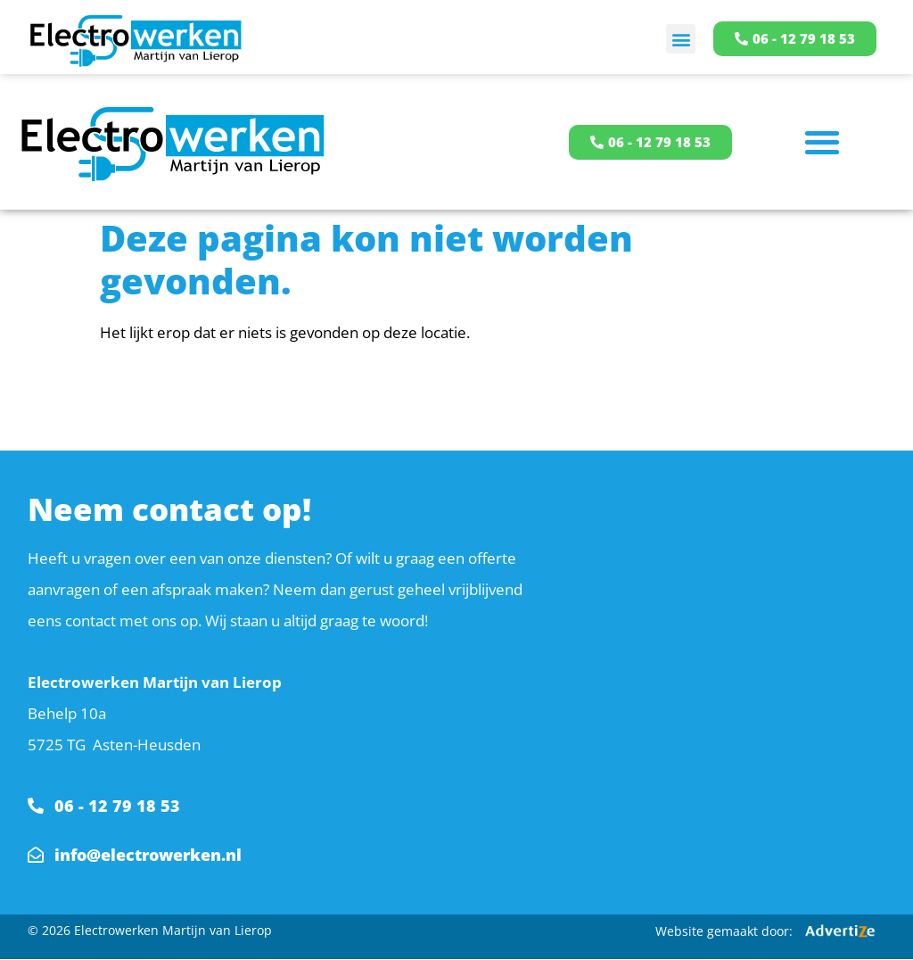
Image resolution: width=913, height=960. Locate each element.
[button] (680, 39)
